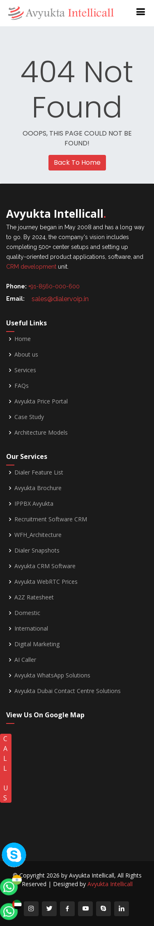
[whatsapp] (22, 797)
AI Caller (25, 660)
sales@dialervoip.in (60, 299)
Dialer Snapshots (37, 550)
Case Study (29, 417)
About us (26, 354)
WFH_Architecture (38, 535)
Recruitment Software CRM (50, 519)
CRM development (31, 266)
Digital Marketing (37, 644)
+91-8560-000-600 (54, 286)
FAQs (21, 386)
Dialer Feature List (38, 472)
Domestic (27, 613)
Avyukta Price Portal (41, 401)
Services (25, 370)
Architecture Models (41, 432)
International (31, 628)
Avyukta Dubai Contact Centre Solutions (67, 691)
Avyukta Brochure (38, 488)
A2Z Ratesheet (34, 597)
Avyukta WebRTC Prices (46, 582)
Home (22, 339)
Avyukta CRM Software (45, 566)
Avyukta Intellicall (110, 884)
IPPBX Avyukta (33, 504)
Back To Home (77, 162)
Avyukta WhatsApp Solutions (52, 675)
